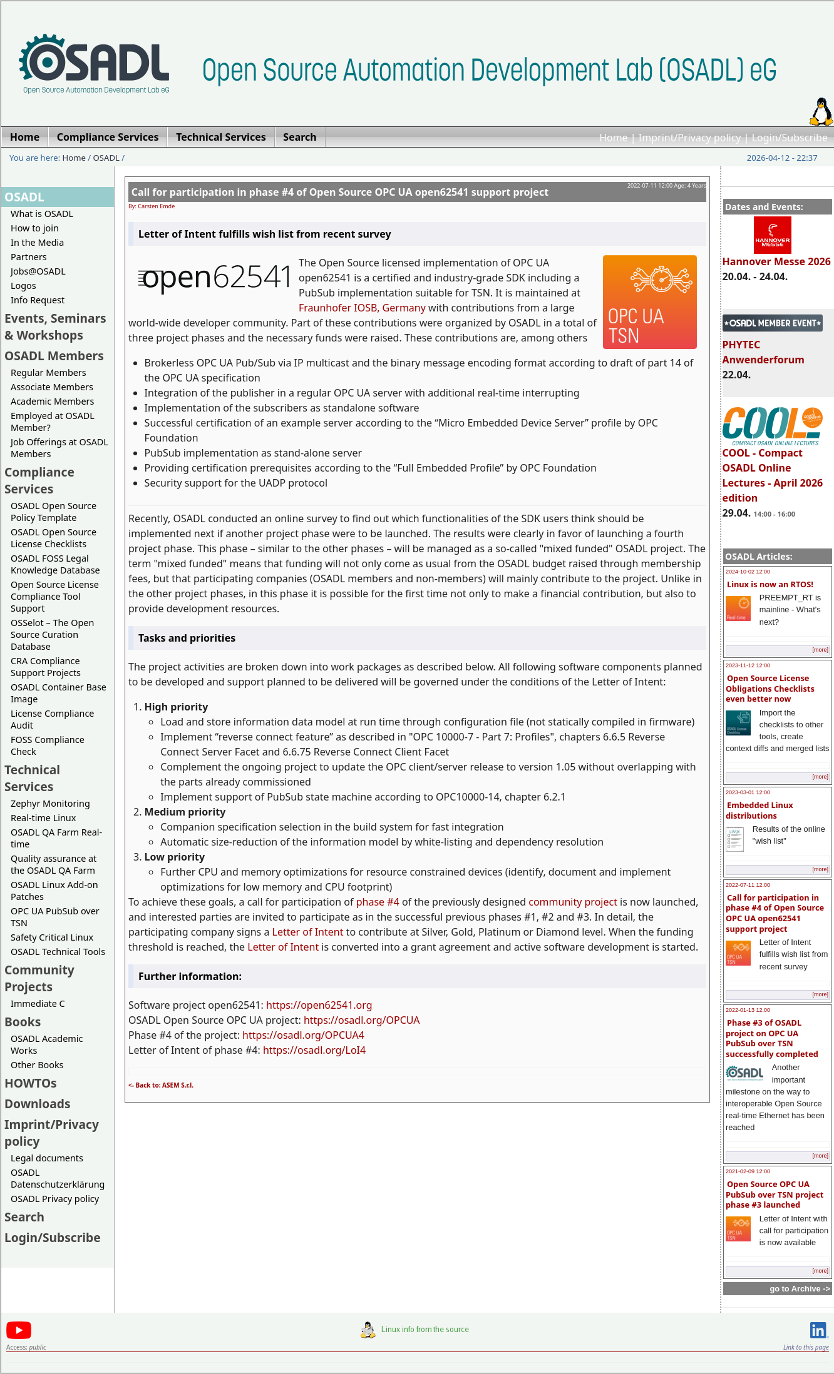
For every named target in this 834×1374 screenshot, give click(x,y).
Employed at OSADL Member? (53, 421)
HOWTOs (30, 1082)
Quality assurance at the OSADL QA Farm (53, 864)
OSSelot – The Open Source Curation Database (52, 634)
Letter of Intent (308, 932)
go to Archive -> (800, 1288)
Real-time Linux (43, 818)
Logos (23, 285)
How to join (35, 228)
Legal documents (47, 1158)
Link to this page (806, 1347)
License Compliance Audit (52, 719)
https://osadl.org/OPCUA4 (303, 1035)
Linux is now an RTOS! (770, 584)
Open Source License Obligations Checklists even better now (770, 688)
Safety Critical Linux (52, 937)
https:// (283, 1005)
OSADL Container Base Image (58, 693)
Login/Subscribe (790, 137)
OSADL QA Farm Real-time (56, 838)
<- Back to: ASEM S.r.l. (160, 1085)
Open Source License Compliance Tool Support (55, 596)
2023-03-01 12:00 (748, 792)
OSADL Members (54, 355)
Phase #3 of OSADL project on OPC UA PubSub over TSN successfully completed (772, 1038)
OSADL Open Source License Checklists (53, 538)
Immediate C (38, 1003)
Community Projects (39, 978)
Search (24, 1216)
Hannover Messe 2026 (777, 255)
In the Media (37, 242)
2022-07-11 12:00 (748, 885)
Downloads (37, 1103)
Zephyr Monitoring (50, 803)
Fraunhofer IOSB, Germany (362, 308)
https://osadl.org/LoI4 (314, 1050)
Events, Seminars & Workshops (55, 326)
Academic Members (52, 401)
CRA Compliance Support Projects (46, 667)
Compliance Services (39, 480)
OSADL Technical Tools (58, 951)
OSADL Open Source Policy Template (53, 511)
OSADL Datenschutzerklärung (58, 1178)
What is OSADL (42, 214)
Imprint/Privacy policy (690, 137)
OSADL (106, 157)
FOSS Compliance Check (48, 745)
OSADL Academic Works (47, 1044)
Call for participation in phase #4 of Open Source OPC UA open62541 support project (775, 913)
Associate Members (52, 387)
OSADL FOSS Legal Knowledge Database (55, 564)
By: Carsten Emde (151, 206)
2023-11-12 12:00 (748, 665)
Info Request (37, 300)
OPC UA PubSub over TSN (55, 917)
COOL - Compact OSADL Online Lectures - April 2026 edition (773, 470)
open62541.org (336, 1005)
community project (572, 902)
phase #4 (377, 902)
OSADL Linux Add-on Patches (54, 890)
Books (22, 1021)
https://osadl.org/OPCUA (362, 1020)
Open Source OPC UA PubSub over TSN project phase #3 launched (774, 1194)
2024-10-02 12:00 (748, 571)
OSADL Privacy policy (55, 1199)
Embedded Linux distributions (759, 810)
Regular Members (48, 372)
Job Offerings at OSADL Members (59, 448)
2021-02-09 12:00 (748, 1171)
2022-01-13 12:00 (748, 1010)
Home (613, 137)
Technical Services (32, 778)
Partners (29, 257)
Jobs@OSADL (38, 271)
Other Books (37, 1065)
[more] (820, 650)
